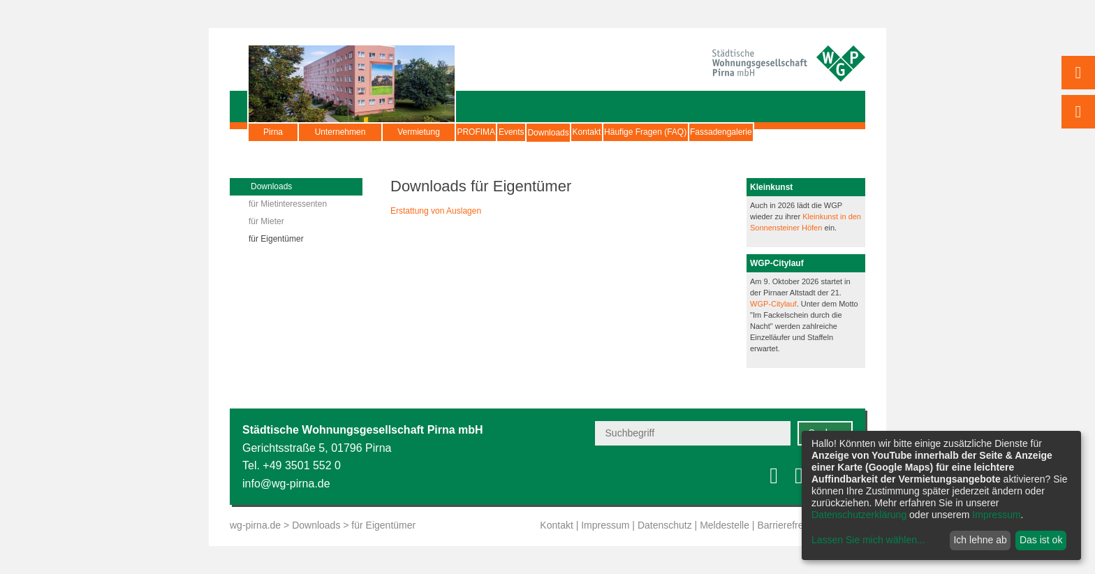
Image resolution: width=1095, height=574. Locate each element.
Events (551, 132)
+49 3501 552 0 (302, 465)
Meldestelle (724, 525)
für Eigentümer (276, 239)
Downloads (612, 139)
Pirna (273, 132)
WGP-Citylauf (773, 304)
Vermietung (418, 132)
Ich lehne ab (979, 539)
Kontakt (677, 132)
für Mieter (266, 221)
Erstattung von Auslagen (435, 211)
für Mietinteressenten (288, 204)
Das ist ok (1041, 539)
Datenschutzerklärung (858, 514)
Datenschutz (665, 525)
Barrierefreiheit (789, 525)
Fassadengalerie (694, 149)
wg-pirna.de (255, 525)
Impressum (605, 525)
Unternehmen (340, 132)
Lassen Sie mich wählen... (868, 539)
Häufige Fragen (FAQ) (762, 132)
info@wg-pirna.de (286, 484)
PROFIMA (489, 132)
